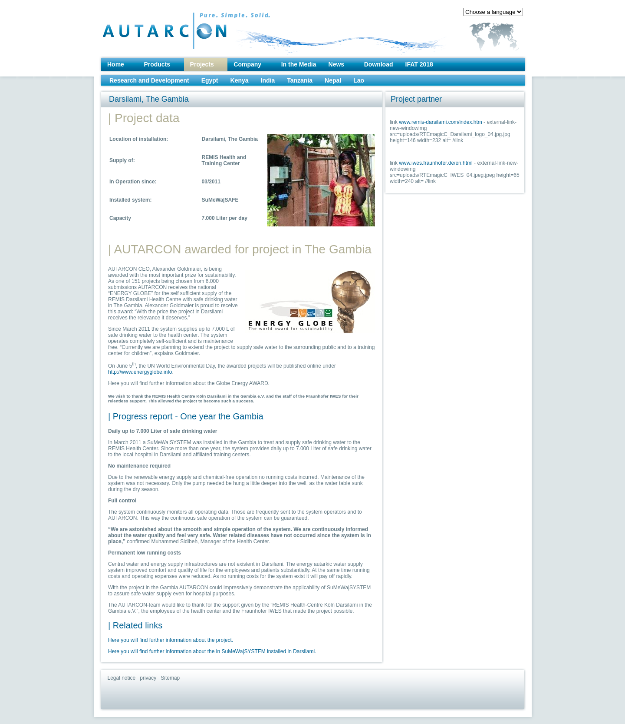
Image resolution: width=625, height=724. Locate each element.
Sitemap (170, 678)
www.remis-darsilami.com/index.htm (440, 122)
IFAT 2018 (419, 64)
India (268, 80)
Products (157, 64)
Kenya (239, 80)
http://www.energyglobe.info (140, 372)
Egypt (209, 80)
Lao (358, 80)
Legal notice (122, 678)
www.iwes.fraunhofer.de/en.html (435, 163)
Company (247, 64)
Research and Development (149, 80)
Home (115, 64)
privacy (148, 678)
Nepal (333, 80)
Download (378, 64)
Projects (202, 64)
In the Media (298, 64)
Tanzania (299, 80)
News (337, 64)
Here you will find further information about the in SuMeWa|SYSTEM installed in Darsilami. (212, 651)
